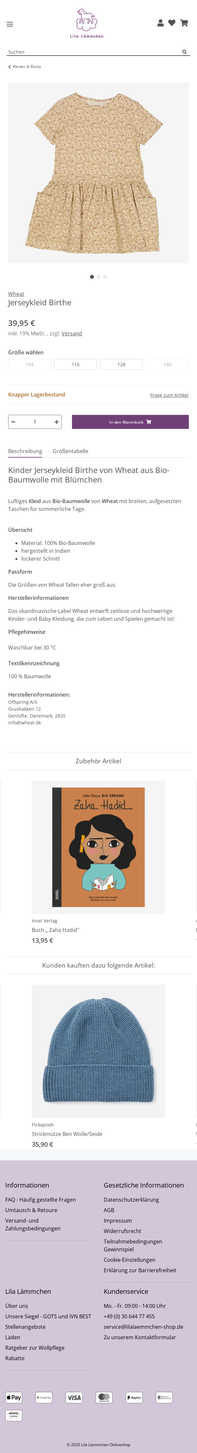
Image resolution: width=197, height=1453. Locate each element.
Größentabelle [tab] (70, 451)
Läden (12, 1337)
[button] (160, 23)
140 (167, 364)
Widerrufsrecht (122, 1231)
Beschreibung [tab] (25, 451)
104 (29, 364)
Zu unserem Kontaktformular (140, 1337)
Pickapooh (43, 1125)
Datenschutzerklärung (131, 1199)
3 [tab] (105, 277)
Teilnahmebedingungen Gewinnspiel (133, 1245)
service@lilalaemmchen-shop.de (143, 1326)
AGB (109, 1210)
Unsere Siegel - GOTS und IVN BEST (48, 1316)
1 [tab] (92, 277)
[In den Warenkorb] (13, 79)
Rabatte (15, 1358)
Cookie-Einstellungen (129, 1259)
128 (121, 364)
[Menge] (34, 422)
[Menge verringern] (13, 422)
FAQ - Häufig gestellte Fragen (40, 1199)
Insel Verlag (44, 921)
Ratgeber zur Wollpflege (34, 1347)
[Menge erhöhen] (56, 422)
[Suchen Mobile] (95, 52)
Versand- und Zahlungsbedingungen (33, 1224)
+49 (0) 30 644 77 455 (129, 1316)
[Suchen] (186, 52)
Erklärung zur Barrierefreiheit (140, 1270)
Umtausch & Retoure (31, 1210)
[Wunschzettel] (172, 23)
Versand (72, 333)
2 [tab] (98, 277)
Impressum (118, 1220)
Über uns (16, 1305)
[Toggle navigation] (10, 24)
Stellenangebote (25, 1326)
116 (76, 364)
